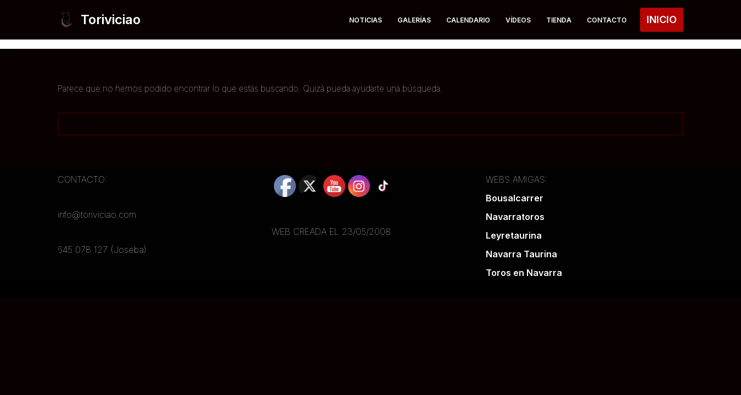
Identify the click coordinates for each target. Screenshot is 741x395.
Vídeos (515, 19)
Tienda (557, 19)
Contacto (606, 19)
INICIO (662, 19)
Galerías (407, 19)
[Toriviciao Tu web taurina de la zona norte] (99, 20)
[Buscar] (358, 123)
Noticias (357, 19)
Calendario (463, 19)
